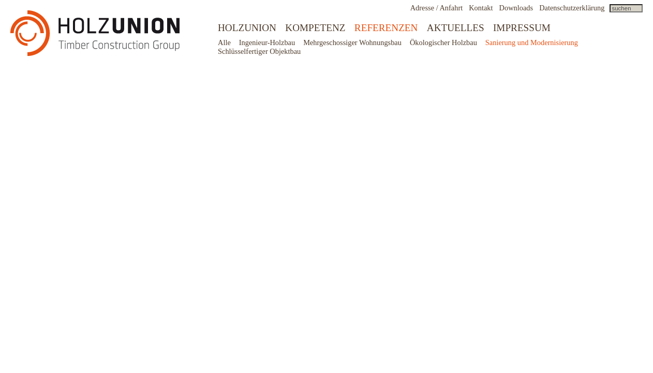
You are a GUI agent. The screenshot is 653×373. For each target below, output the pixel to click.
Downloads (516, 8)
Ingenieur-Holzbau (267, 42)
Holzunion (247, 27)
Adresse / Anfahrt (436, 8)
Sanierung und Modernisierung (531, 42)
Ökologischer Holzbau (443, 42)
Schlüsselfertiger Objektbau (259, 51)
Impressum (522, 27)
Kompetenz (315, 27)
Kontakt (481, 8)
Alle (224, 42)
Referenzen (386, 27)
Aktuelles (455, 27)
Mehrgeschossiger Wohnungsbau (352, 42)
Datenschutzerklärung (571, 8)
